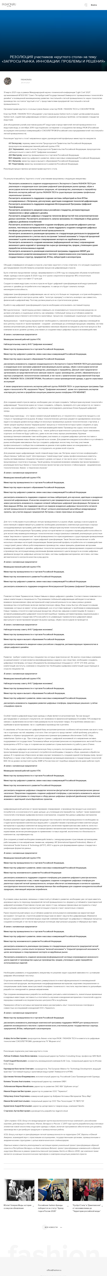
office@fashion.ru (54, 1270)
